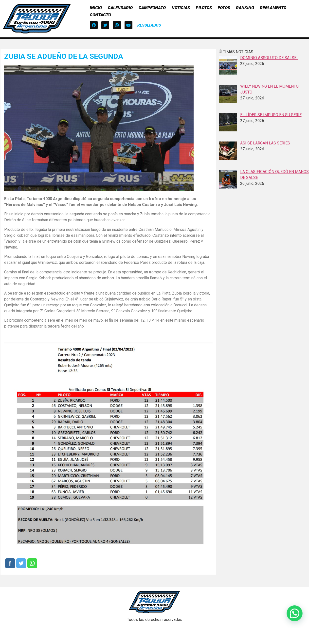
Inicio (96, 7)
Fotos (224, 7)
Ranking (245, 7)
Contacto (100, 14)
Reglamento (273, 7)
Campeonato (152, 7)
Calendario (120, 7)
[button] (149, 25)
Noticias (181, 7)
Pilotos (204, 7)
